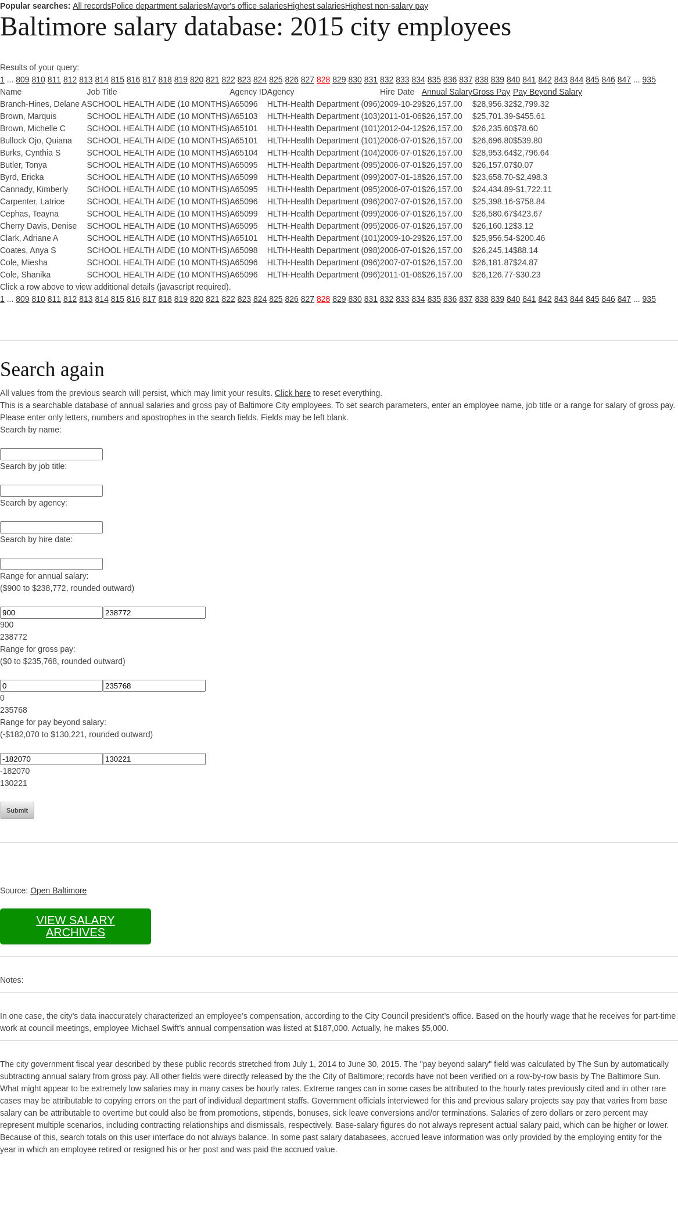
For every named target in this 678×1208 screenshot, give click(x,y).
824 (260, 79)
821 (212, 79)
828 (323, 79)
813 (85, 79)
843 (561, 79)
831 (371, 79)
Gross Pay (491, 91)
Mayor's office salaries (247, 5)
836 (450, 79)
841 (529, 79)
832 (386, 79)
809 (22, 79)
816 (133, 79)
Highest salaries (316, 5)
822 (228, 79)
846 (608, 79)
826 (292, 79)
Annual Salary (447, 91)
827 (307, 79)
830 (355, 79)
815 (117, 79)
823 (244, 79)
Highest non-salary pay (386, 5)
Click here (293, 393)
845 (592, 79)
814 (102, 79)
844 (576, 79)
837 (465, 79)
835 (434, 79)
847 (624, 79)
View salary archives (75, 926)
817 (149, 79)
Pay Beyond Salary (547, 91)
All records (92, 5)
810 (38, 79)
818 (165, 79)
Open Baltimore (58, 890)
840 (513, 79)
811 (54, 79)
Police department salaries (159, 5)
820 (196, 79)
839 (497, 79)
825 (275, 79)
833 (402, 79)
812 (70, 79)
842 (545, 79)
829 (339, 79)
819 (181, 79)
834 (418, 79)
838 (482, 79)
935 (649, 79)
